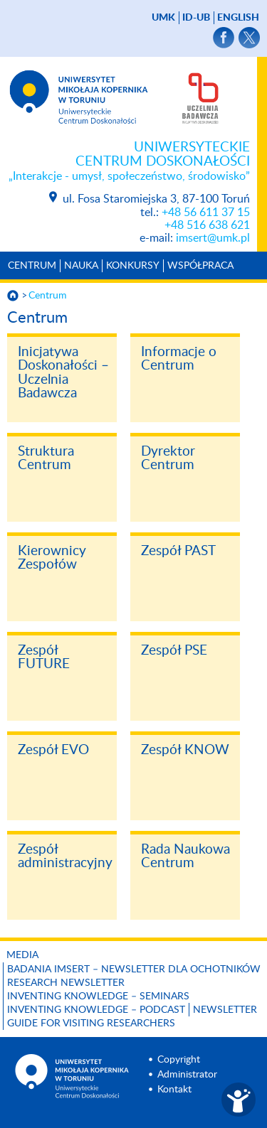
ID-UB (196, 18)
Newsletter (225, 1010)
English (238, 18)
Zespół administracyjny (65, 857)
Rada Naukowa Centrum (185, 857)
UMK (163, 18)
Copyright (178, 1060)
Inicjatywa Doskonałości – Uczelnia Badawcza (63, 373)
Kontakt (174, 1090)
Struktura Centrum (46, 459)
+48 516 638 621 (207, 225)
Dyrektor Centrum (168, 459)
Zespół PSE (174, 650)
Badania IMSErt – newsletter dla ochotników (134, 969)
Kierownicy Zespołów (52, 558)
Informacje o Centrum (178, 359)
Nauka (81, 266)
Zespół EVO (53, 750)
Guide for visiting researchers (91, 1023)
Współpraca (200, 266)
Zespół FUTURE (44, 658)
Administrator (187, 1075)
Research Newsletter (66, 983)
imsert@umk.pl (213, 238)
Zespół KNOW (185, 750)
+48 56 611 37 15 (206, 212)
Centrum (32, 266)
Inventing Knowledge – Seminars (98, 996)
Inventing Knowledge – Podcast (96, 1010)
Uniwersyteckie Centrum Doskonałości (125, 162)
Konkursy (132, 266)
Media (22, 955)
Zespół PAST (178, 551)
